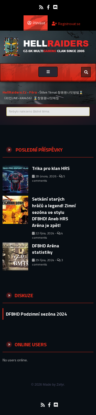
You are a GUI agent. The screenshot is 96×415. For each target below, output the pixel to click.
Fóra (33, 92)
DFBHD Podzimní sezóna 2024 (36, 313)
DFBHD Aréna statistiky (45, 249)
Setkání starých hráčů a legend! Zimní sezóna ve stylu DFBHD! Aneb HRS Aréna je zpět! (54, 212)
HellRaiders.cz (15, 92)
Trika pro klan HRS (51, 168)
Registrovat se (66, 23)
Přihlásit (36, 22)
